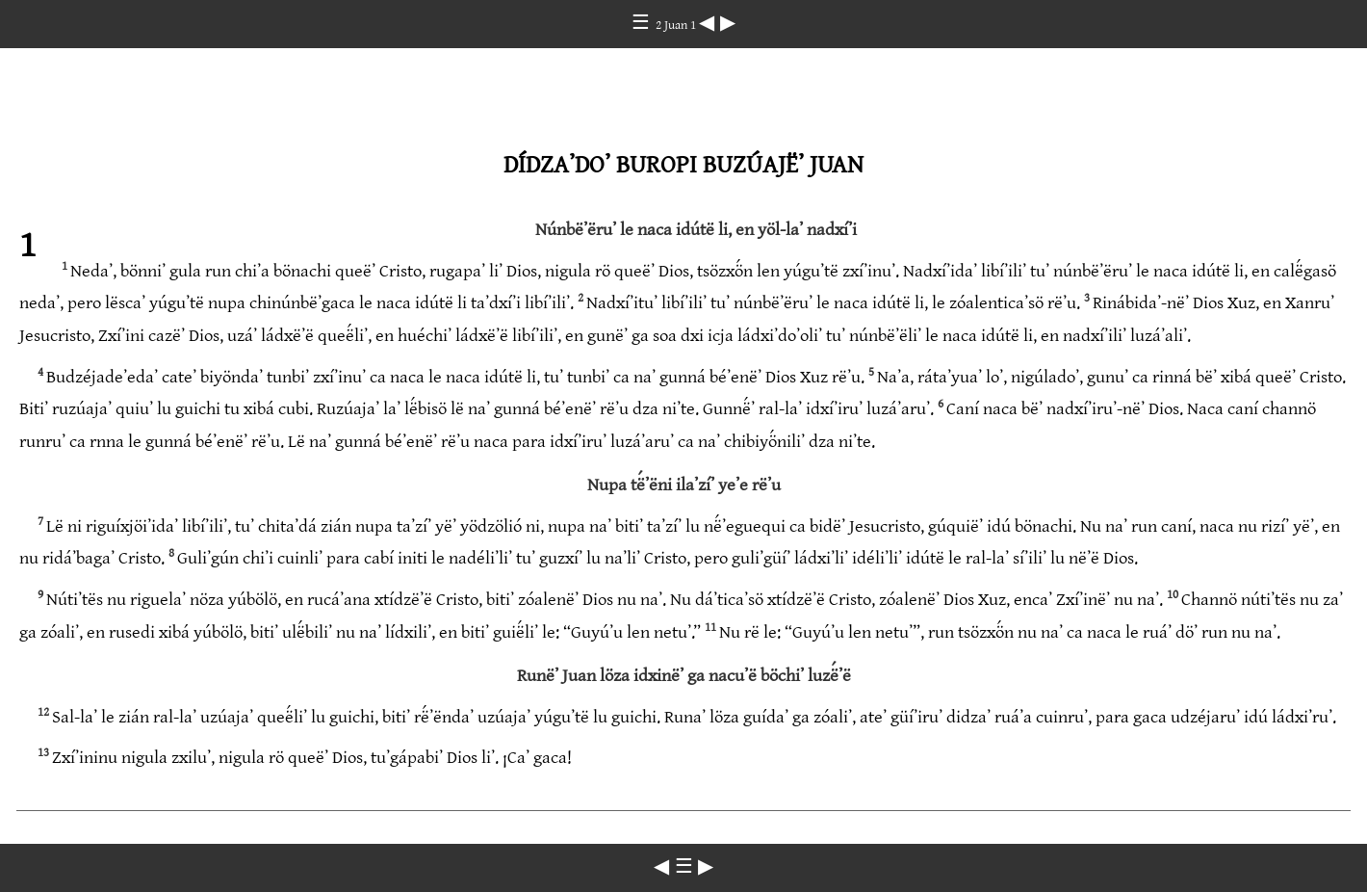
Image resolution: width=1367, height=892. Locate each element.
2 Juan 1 (677, 25)
